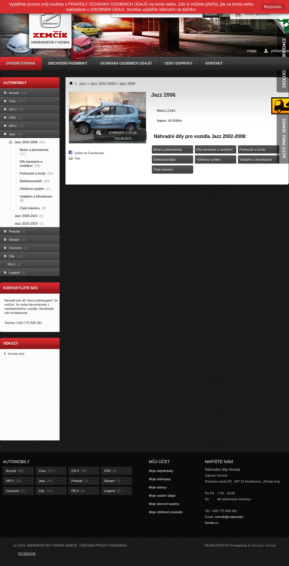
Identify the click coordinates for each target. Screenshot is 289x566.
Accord (18, 93)
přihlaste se (280, 51)
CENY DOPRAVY (179, 63)
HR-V (16, 126)
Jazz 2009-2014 (28, 216)
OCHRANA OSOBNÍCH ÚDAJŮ (126, 63)
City (16, 256)
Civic (17, 101)
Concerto (18, 248)
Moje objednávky (161, 471)
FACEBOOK (27, 553)
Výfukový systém (35, 188)
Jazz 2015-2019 (28, 223)
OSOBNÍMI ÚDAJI (107, 9)
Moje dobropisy (160, 479)
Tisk (77, 158)
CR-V (16, 109)
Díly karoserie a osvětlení (31, 163)
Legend (17, 272)
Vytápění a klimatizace (36, 198)
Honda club (16, 354)
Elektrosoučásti (34, 181)
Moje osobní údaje (162, 495)
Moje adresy (158, 487)
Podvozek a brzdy (36, 173)
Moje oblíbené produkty (166, 512)
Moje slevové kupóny (164, 504)
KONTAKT (214, 63)
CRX (15, 117)
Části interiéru (32, 208)
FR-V (14, 264)
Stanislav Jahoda (263, 545)
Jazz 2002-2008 (29, 142)
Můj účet (159, 461)
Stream (17, 239)
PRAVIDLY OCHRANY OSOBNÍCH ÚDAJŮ (108, 4)
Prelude (17, 231)
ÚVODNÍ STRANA (20, 63)
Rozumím (273, 6)
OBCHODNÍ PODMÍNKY (67, 63)
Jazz (16, 134)
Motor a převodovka (34, 152)
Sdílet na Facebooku (89, 153)
